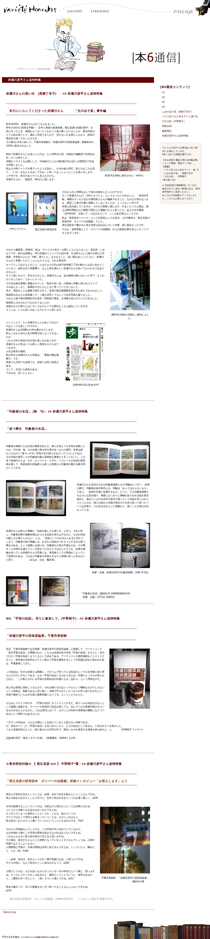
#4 (163, 106)
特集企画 (167, 126)
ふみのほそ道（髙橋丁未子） (177, 111)
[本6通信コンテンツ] (175, 87)
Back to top (10, 912)
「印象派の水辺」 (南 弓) (25, 411)
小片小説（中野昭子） (174, 121)
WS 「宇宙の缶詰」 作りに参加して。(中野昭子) (41, 618)
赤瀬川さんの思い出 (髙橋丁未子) (33, 93)
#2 (163, 97)
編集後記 (167, 130)
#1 (163, 92)
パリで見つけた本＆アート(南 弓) (180, 116)
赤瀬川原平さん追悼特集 (175, 135)
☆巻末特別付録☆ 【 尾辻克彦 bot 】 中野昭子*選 (42, 763)
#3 (163, 102)
